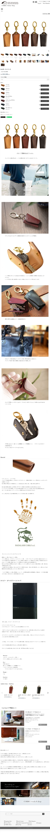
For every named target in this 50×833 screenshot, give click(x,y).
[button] (2, 692)
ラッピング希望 (4, 77)
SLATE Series (46, 13)
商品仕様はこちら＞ (5, 112)
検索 (43, 814)
